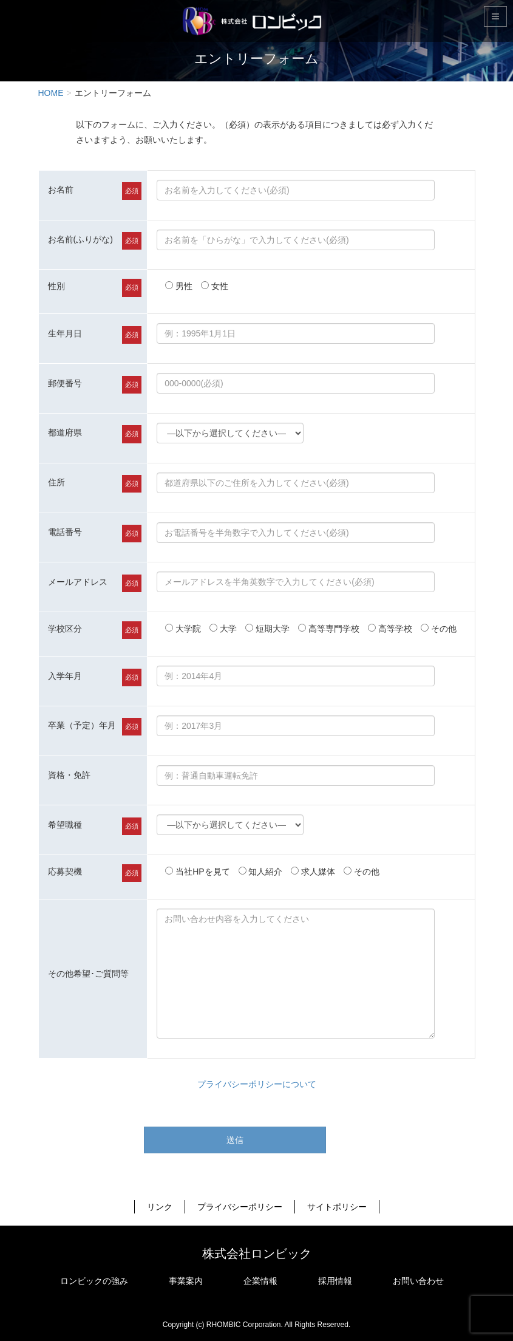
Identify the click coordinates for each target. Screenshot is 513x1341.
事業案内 (186, 1281)
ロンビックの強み (94, 1281)
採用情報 (335, 1281)
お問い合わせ (418, 1281)
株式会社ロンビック (256, 1253)
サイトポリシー (337, 1207)
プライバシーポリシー (239, 1207)
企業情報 (260, 1281)
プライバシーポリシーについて (256, 1084)
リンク (159, 1207)
